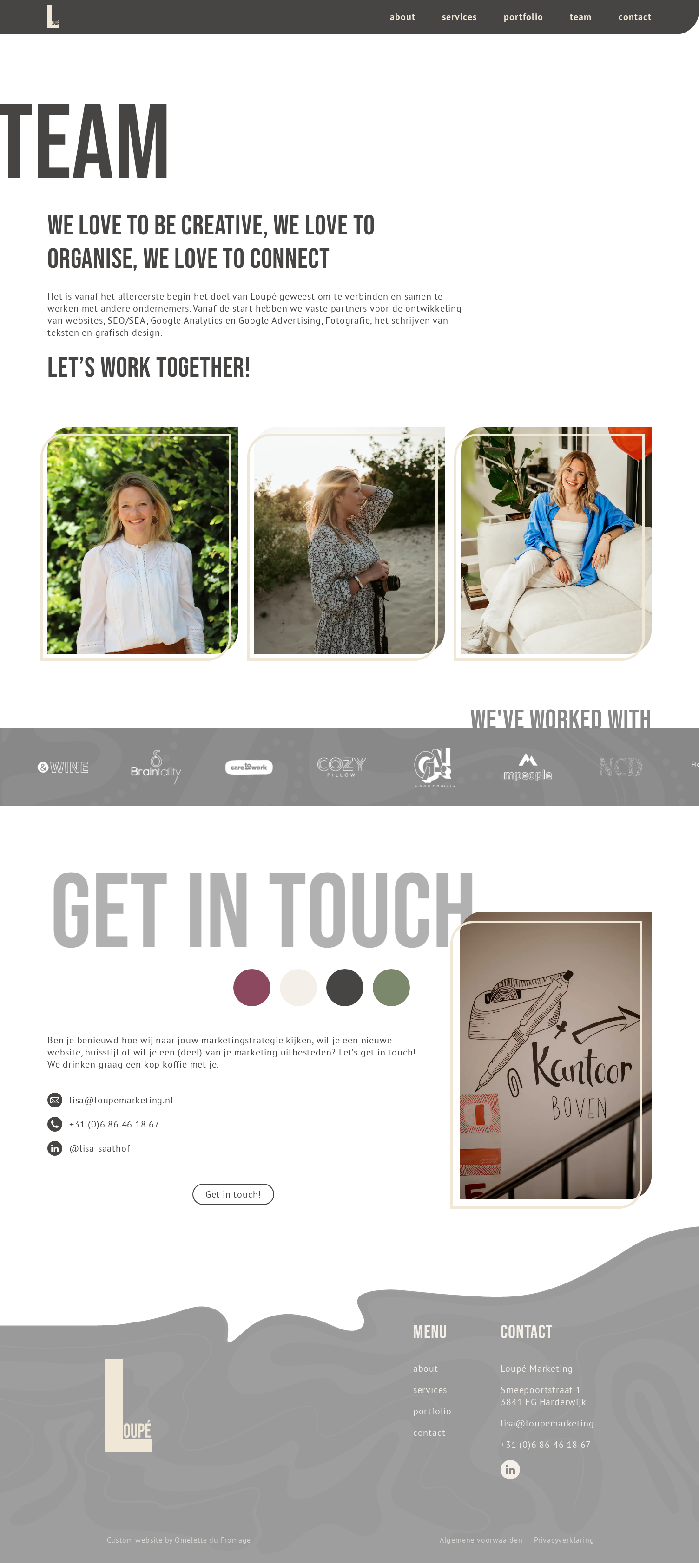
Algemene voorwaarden (481, 1539)
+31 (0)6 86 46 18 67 (546, 1445)
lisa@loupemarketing (547, 1423)
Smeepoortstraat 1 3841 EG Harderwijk (543, 1396)
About (402, 17)
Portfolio (523, 17)
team (581, 17)
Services (459, 17)
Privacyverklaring (564, 1539)
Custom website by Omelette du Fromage (179, 1539)
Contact (635, 17)
